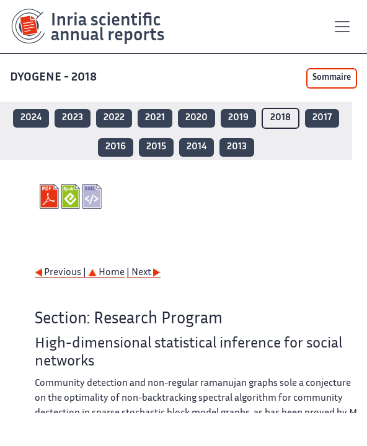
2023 (72, 118)
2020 (196, 118)
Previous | (61, 273)
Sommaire (331, 78)
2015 (156, 147)
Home (106, 273)
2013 (237, 147)
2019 (238, 118)
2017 (322, 118)
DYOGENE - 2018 (54, 77)
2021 (155, 118)
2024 (31, 118)
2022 (114, 118)
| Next (143, 273)
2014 (196, 147)
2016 (115, 147)
